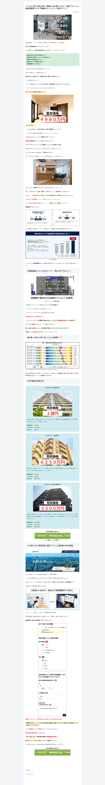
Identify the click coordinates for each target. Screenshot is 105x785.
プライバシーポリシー (30, 774)
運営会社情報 (28, 770)
